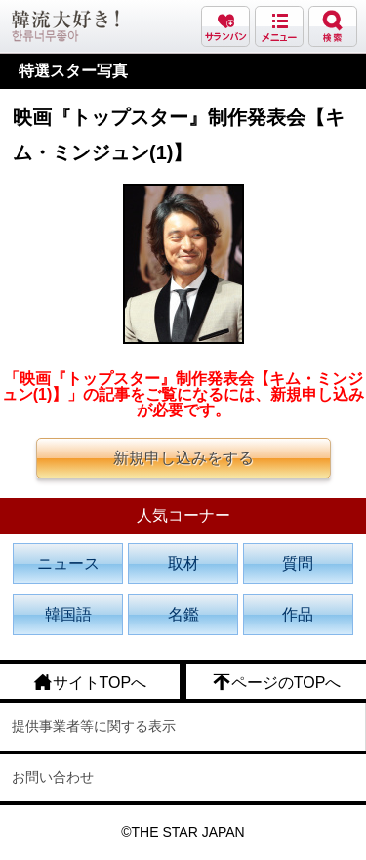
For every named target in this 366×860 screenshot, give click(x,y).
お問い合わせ (53, 777)
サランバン (225, 26)
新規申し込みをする (183, 458)
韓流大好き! (65, 26)
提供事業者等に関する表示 (94, 726)
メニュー (279, 26)
